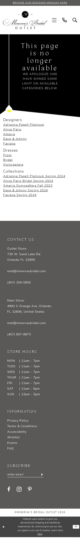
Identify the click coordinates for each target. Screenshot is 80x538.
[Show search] (75, 20)
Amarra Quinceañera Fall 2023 (27, 186)
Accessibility (16, 432)
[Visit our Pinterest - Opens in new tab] (30, 490)
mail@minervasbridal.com (26, 271)
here (40, 535)
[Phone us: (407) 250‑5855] (65, 20)
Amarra (9, 134)
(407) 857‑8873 (19, 334)
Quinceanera (13, 165)
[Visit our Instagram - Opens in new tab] (19, 490)
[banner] (25, 20)
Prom (7, 155)
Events (12, 443)
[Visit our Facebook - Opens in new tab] (8, 490)
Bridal (8, 160)
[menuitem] (54, 20)
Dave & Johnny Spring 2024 (25, 190)
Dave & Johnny (15, 139)
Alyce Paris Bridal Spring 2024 (28, 181)
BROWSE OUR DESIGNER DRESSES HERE (40, 3)
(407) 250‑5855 (19, 283)
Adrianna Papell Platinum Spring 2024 (34, 176)
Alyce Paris (12, 129)
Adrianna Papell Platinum (23, 125)
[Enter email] (27, 475)
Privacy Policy (18, 421)
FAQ (10, 449)
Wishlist (13, 437)
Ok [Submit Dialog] (75, 527)
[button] (54, 20)
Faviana (9, 144)
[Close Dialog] (3, 528)
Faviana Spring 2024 (20, 195)
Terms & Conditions (22, 426)
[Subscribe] (45, 475)
